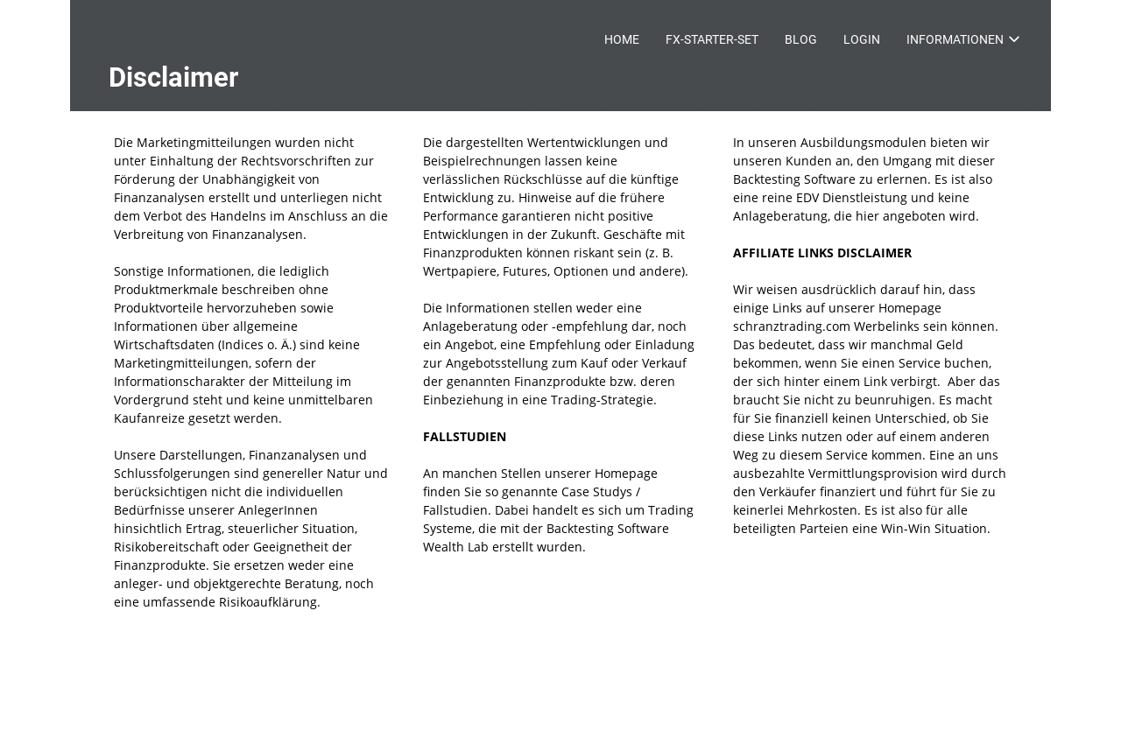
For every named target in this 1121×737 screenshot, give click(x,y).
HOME (621, 39)
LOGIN (861, 39)
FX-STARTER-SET (712, 39)
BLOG (801, 39)
